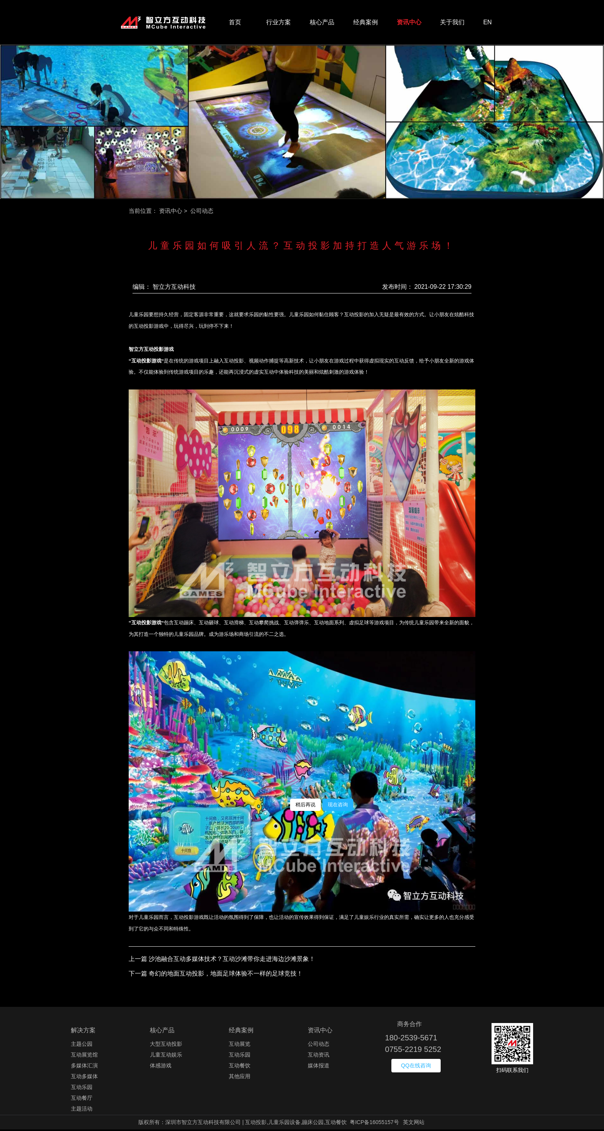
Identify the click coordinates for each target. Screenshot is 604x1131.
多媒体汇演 (84, 1067)
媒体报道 (318, 1067)
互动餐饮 (239, 1067)
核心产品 (322, 23)
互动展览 (239, 1045)
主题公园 (81, 1045)
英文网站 (413, 1124)
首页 (235, 23)
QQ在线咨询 (416, 1067)
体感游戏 (160, 1067)
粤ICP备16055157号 (374, 1124)
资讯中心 (409, 23)
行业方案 (278, 23)
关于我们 (452, 23)
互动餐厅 (81, 1099)
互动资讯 (318, 1056)
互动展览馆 (84, 1056)
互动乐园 (81, 1088)
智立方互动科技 (174, 288)
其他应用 (239, 1078)
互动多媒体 (84, 1078)
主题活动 (81, 1110)
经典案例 (365, 23)
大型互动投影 (166, 1045)
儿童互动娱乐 (166, 1056)
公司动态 (318, 1045)
